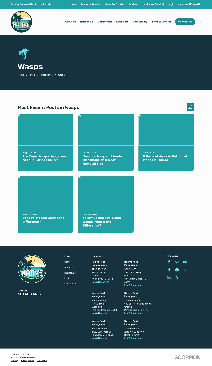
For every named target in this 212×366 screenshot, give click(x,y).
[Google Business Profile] (177, 262)
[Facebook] (169, 262)
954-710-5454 (99, 300)
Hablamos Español (153, 4)
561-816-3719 (131, 269)
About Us (69, 267)
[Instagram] (177, 269)
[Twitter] (185, 269)
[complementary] (192, 350)
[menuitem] (14, 360)
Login (171, 4)
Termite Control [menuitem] (161, 21)
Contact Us (185, 21)
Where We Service (114, 4)
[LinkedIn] (169, 277)
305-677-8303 (131, 328)
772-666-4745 (132, 300)
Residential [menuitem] (86, 21)
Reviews (133, 4)
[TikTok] (169, 269)
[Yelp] (177, 277)
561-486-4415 (189, 4)
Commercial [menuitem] (105, 21)
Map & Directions (100, 282)
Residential (70, 272)
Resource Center (90, 4)
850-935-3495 (99, 328)
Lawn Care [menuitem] (122, 21)
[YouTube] (185, 262)
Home (73, 4)
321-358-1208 (99, 269)
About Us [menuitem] (70, 21)
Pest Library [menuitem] (140, 21)
